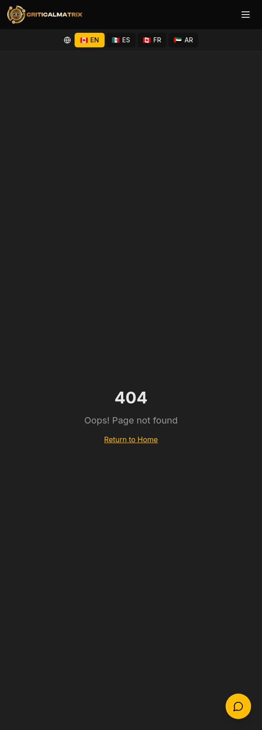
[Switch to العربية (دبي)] (183, 40)
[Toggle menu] (246, 14)
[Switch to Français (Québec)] (151, 40)
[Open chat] (238, 706)
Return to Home (131, 439)
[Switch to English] (90, 40)
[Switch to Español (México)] (121, 40)
